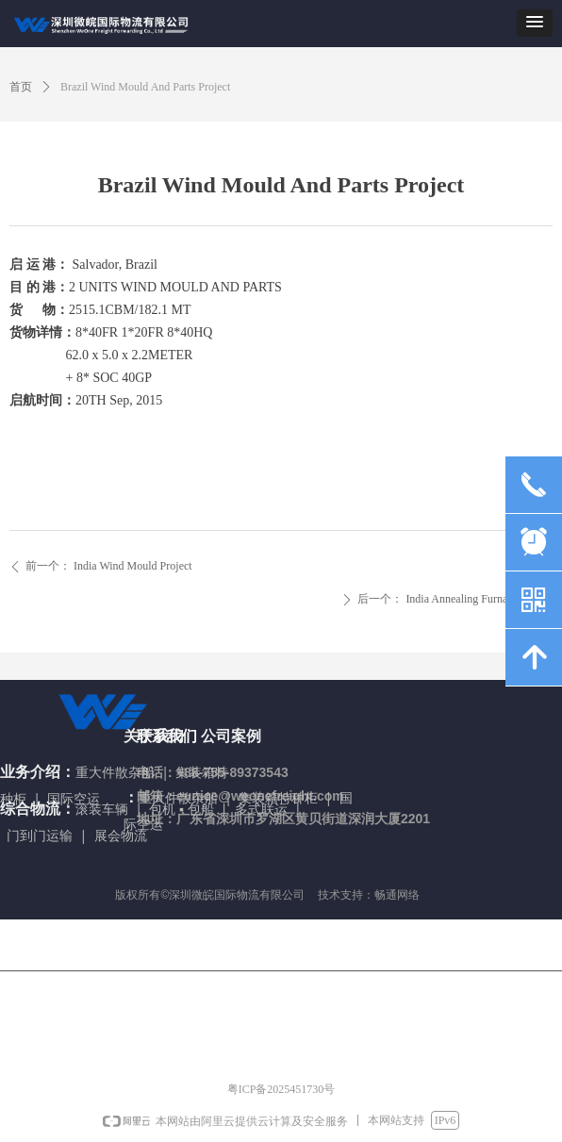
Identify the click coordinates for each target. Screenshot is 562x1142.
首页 (20, 86)
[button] (535, 23)
